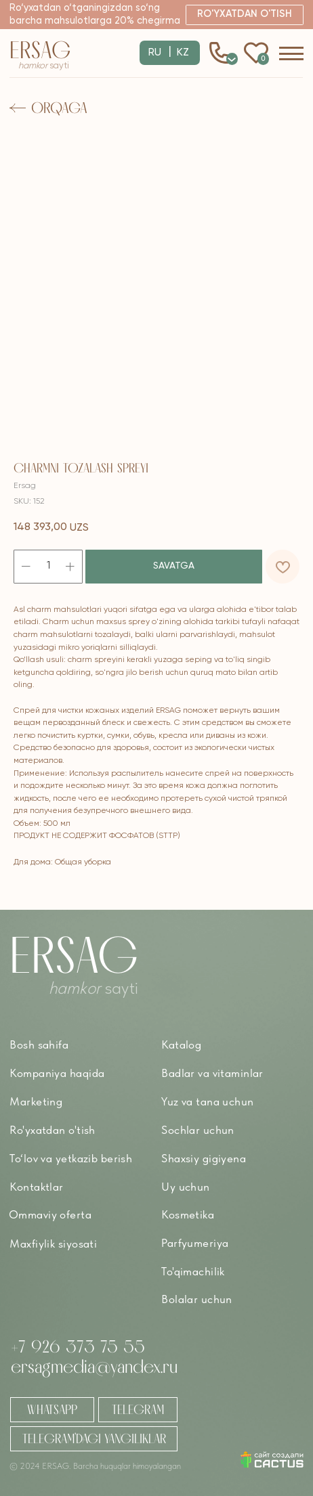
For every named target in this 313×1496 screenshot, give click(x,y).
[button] (244, 14)
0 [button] (231, 58)
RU (154, 52)
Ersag (40, 50)
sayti (43, 66)
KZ (183, 52)
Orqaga (59, 107)
